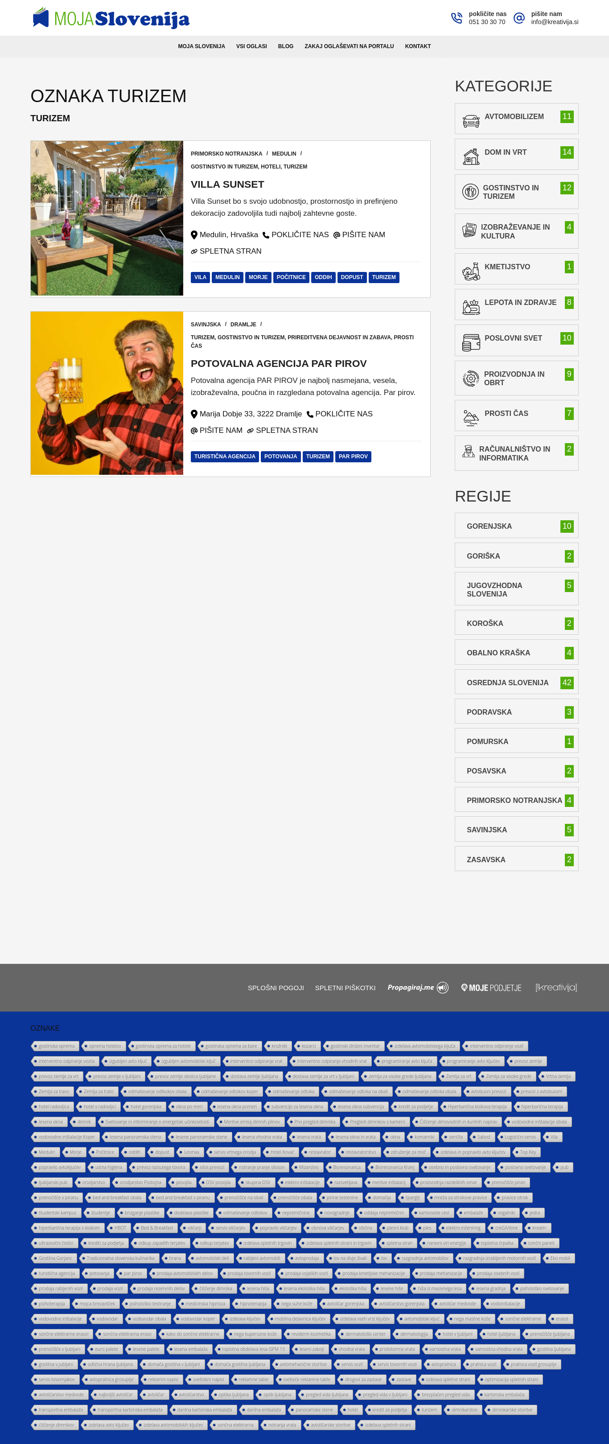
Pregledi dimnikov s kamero (377, 1122)
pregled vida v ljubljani (385, 1394)
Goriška (483, 556)
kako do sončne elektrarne (192, 1334)
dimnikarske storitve (512, 1410)
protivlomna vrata (397, 1349)
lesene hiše (392, 1288)
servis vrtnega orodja (235, 1152)
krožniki (279, 1046)
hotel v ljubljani (458, 1334)
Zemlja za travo (54, 1091)
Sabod (483, 1137)
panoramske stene (314, 1410)
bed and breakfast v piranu (183, 1197)
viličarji (194, 1228)
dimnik (84, 1122)
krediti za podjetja (106, 1243)
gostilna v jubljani (56, 1364)
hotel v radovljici (100, 1106)
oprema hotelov (105, 1046)
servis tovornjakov (56, 1379)
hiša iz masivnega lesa (439, 1288)
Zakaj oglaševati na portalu (349, 46)
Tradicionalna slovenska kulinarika (121, 1258)
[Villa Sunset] (107, 219)
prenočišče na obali (244, 1197)
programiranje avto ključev (473, 1061)
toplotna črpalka (497, 1243)
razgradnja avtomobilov (425, 1258)
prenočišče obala (295, 1197)
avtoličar (156, 1394)
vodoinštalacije (505, 1303)
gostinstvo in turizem (225, 167)
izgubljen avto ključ (128, 1061)
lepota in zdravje (521, 302)
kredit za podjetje (416, 1106)
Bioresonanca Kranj (394, 1167)
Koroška (485, 623)
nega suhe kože (297, 1303)
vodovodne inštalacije (60, 1319)
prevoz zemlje (528, 1061)
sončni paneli (541, 1243)
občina (365, 1228)
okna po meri (189, 1106)
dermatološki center (366, 1334)
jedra (535, 1213)
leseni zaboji (312, 1349)
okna (395, 1137)
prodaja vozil (110, 1288)
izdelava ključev (245, 1319)
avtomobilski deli (212, 1258)
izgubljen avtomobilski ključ (188, 1061)
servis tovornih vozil (397, 1364)
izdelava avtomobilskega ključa (425, 1046)
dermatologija (414, 1334)
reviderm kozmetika (311, 1334)
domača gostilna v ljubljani (174, 1364)
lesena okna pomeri (237, 1106)
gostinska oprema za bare (231, 1046)
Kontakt (418, 46)
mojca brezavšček (97, 1303)
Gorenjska (489, 526)
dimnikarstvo (464, 1410)
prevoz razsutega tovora (161, 1167)
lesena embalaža (191, 1349)
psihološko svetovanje (542, 1288)
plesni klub (397, 1228)
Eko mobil (560, 1258)
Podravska (489, 712)
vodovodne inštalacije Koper (67, 1137)
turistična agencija (226, 456)
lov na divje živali (350, 1258)
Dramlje (245, 324)
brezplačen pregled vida (445, 1394)
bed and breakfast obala (117, 1197)
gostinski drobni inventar (355, 1046)
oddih (325, 277)
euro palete (106, 1349)
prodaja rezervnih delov (161, 1288)
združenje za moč (408, 1152)
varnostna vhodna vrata (499, 1349)
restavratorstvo (361, 1152)
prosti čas (506, 413)
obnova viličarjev (327, 1228)
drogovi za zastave (363, 1379)
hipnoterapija (253, 1303)
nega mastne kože (472, 1319)
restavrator (320, 1152)
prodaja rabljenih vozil (61, 1288)
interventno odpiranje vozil (496, 1046)
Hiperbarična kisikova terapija (477, 1106)
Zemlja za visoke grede (508, 1076)
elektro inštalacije (302, 1182)
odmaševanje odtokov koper (230, 1091)
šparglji (413, 1197)
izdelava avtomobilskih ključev (173, 1425)
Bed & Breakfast (157, 1228)
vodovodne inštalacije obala (539, 1122)
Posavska (486, 771)
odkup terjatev (214, 1243)
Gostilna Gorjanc (55, 1258)
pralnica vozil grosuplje (533, 1364)
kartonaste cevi (434, 1213)
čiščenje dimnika (215, 1288)
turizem (297, 167)
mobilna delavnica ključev (300, 1319)
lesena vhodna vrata (262, 1137)
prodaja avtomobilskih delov (185, 1273)
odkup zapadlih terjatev (162, 1243)
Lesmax (191, 1152)
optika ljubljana (234, 1394)
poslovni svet (513, 338)
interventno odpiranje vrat (256, 1061)
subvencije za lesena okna (297, 1106)
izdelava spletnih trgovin (268, 1243)
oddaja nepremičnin (384, 1213)
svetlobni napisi (208, 1379)
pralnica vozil (484, 1364)
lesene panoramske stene (201, 1137)
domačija (382, 1197)
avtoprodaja (307, 1258)
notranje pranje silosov (261, 1167)
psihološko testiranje (150, 1303)
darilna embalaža (264, 1410)
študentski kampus (57, 1213)
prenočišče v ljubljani (59, 1349)
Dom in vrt (506, 152)
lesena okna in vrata (355, 1137)
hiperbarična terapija (542, 1106)
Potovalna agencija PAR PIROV (284, 363)
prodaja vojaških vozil (306, 1273)
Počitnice (292, 277)
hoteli (272, 167)
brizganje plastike (142, 1213)
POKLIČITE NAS (301, 234)
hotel (353, 1410)
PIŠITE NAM (365, 234)
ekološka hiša (352, 1288)
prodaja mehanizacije (441, 1273)
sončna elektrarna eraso (127, 1334)
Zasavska (486, 860)
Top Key (528, 1152)
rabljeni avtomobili (262, 1258)
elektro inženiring (463, 1228)
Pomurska (487, 741)
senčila (456, 1137)
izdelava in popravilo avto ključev (472, 1152)
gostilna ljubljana (554, 1349)
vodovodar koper (198, 1319)
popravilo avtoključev (60, 1167)
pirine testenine (342, 1197)
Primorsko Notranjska (228, 154)
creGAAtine (506, 1228)
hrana (175, 1258)
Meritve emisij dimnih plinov (252, 1122)
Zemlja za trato (99, 1091)
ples (427, 1228)
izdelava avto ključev (109, 1425)
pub (564, 1167)
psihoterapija (52, 1303)
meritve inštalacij (389, 1182)
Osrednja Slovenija (507, 683)
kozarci (309, 1046)
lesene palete (146, 1349)
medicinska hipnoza (206, 1303)
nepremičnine (296, 1213)
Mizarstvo (308, 1167)
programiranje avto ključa (407, 1061)
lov (384, 1258)
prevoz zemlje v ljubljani (116, 1076)
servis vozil (352, 1364)
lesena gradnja (491, 1288)
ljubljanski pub (53, 1182)
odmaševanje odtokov (245, 1213)
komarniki (424, 1137)
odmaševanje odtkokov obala (157, 1091)
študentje (100, 1213)
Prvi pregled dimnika (315, 1122)
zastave (403, 1379)
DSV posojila (218, 1182)
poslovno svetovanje (525, 1167)
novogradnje (337, 1213)
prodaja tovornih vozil (249, 1273)
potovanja (282, 456)
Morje (260, 277)
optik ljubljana (277, 1394)
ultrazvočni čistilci (56, 1243)
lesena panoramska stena (135, 1137)
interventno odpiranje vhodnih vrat (332, 1061)
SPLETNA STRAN (232, 251)
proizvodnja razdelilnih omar (448, 1182)
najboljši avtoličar (116, 1394)
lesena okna (51, 1122)
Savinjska (207, 324)
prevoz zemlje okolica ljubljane (185, 1076)
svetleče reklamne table (307, 1379)
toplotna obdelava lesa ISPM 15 (253, 1349)
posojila (183, 1182)
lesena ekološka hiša (304, 1288)
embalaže (473, 1213)
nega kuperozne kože (255, 1334)
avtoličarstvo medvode (61, 1394)
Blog (286, 46)
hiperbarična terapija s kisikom (69, 1228)
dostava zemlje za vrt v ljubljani (323, 1076)
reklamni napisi (163, 1379)
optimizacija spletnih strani (511, 1379)
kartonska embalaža (505, 1394)
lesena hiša (258, 1288)
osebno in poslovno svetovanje (459, 1167)
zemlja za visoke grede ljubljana (400, 1076)
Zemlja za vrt (459, 1076)
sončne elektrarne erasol (63, 1334)
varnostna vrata (445, 1349)
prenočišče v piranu (58, 1197)
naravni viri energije (446, 1243)
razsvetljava (346, 1182)
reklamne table (254, 1379)
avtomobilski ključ (422, 1319)
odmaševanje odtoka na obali (358, 1091)
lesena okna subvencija (361, 1106)
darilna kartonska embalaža (204, 1410)
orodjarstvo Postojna (140, 1182)
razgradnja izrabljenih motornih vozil (499, 1258)
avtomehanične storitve (303, 1364)
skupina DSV (258, 1182)
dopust (353, 277)
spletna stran (400, 1243)
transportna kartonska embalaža (130, 1410)
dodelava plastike (191, 1213)
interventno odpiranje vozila (67, 1061)
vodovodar (107, 1319)
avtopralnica (444, 1364)
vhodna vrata (352, 1349)
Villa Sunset (230, 184)
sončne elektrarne (523, 1319)
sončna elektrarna (236, 1425)
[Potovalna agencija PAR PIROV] (107, 394)
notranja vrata (282, 1425)
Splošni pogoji (276, 987)
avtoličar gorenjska (346, 1303)
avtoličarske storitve (331, 1425)
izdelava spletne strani (448, 1379)
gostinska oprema (56, 1046)
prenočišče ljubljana (550, 1334)
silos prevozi (212, 1167)
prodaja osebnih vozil (498, 1273)
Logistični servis (520, 1137)
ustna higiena (108, 1167)
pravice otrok (515, 1197)
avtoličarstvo (191, 1394)
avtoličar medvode (457, 1303)
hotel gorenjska (146, 1106)
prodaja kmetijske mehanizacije (373, 1273)
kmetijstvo (507, 267)
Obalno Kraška (498, 653)
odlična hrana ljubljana (110, 1364)
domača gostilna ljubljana (240, 1364)
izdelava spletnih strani (388, 1425)
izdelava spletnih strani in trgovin (339, 1243)
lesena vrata (309, 1137)
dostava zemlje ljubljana (254, 1076)
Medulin (286, 154)
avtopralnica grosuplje (112, 1379)
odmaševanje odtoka (293, 1091)
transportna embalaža (61, 1410)
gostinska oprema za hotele (163, 1046)
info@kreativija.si (555, 21)
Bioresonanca (347, 1167)
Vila (202, 277)
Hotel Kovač (282, 1152)
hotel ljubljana (501, 1334)
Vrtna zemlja (558, 1076)
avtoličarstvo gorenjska (401, 1303)
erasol (562, 1319)
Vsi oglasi (251, 46)
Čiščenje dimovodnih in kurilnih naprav (458, 1122)
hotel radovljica (54, 1106)
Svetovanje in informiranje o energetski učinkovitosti (158, 1122)
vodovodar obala (149, 1319)
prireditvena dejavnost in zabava (341, 337)
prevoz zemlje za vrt (58, 1076)
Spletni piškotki (345, 987)
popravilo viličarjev (278, 1228)
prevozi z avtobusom (542, 1091)
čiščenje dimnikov (56, 1425)
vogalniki (506, 1213)
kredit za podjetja (390, 1410)
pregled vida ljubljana (327, 1394)
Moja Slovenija (202, 46)
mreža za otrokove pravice (461, 1197)
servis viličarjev (230, 1228)
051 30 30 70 (487, 21)
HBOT (120, 1228)
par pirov (355, 456)
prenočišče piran (508, 1182)
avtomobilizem (514, 116)
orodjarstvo (93, 1182)
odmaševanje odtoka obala (430, 1091)
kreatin (539, 1228)
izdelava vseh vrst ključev (365, 1319)
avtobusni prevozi (488, 1091)
